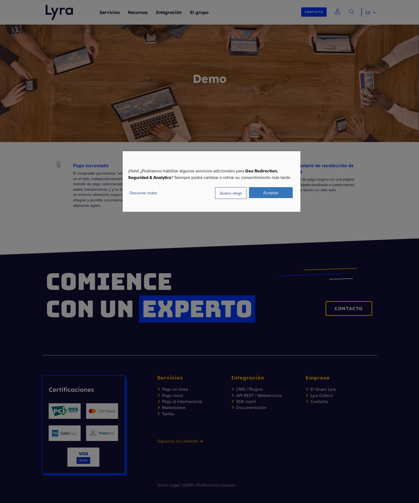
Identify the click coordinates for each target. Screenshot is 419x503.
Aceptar (270, 193)
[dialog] (211, 181)
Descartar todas (143, 193)
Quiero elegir (231, 193)
